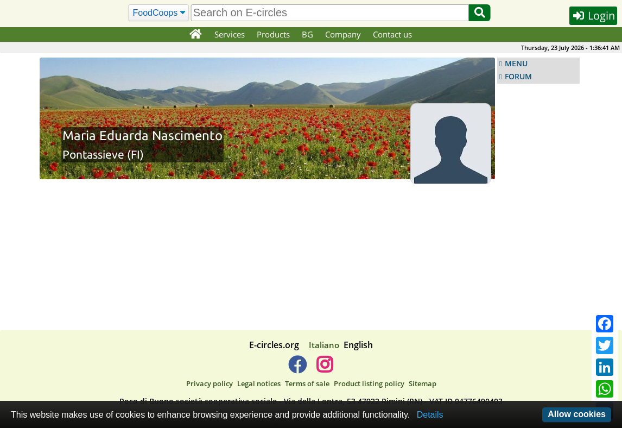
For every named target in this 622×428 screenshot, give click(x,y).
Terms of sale (307, 383)
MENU (516, 63)
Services (229, 34)
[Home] (195, 34)
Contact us (392, 34)
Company (343, 34)
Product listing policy (369, 383)
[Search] (159, 13)
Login (593, 15)
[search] (330, 12)
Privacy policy (209, 383)
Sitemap (422, 383)
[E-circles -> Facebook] (297, 369)
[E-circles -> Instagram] (324, 369)
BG (307, 34)
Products (273, 34)
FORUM (518, 76)
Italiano (324, 344)
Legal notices (259, 383)
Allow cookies (577, 414)
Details (430, 414)
